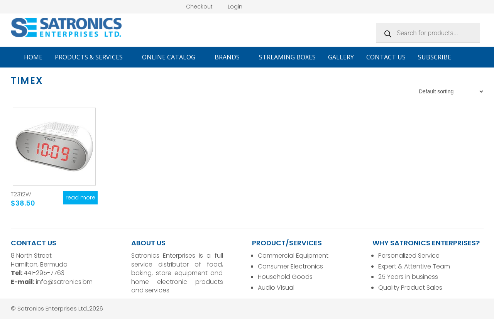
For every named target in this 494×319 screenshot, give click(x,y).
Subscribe (434, 57)
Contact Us (386, 57)
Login (235, 6)
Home (33, 57)
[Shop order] (449, 91)
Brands (231, 57)
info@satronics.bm (64, 281)
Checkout (199, 6)
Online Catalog (172, 57)
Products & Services (92, 57)
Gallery (341, 57)
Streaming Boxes (287, 57)
